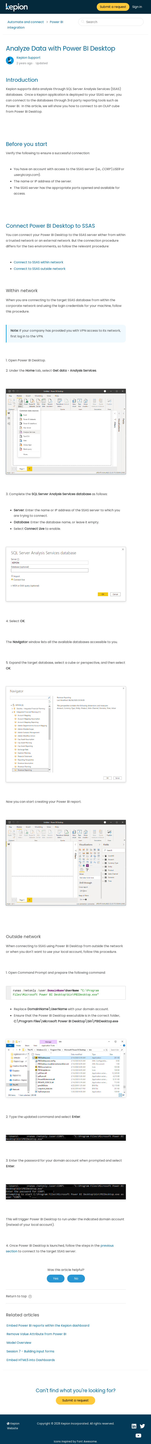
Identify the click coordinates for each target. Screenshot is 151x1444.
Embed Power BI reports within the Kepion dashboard (47, 1325)
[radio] (55, 1279)
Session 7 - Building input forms (30, 1351)
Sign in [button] (137, 7)
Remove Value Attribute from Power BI (36, 1334)
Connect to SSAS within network (38, 262)
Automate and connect (25, 22)
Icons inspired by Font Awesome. (75, 1441)
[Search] (111, 22)
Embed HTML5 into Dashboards (30, 1360)
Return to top (19, 1296)
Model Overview (18, 1342)
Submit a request (113, 7)
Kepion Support (29, 57)
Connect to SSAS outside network (39, 268)
